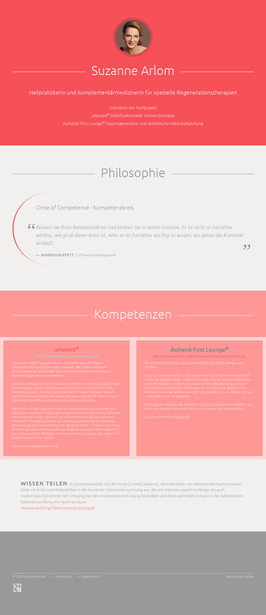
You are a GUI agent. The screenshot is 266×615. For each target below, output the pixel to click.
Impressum (64, 576)
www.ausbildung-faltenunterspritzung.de (58, 507)
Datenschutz (91, 576)
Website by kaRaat (240, 576)
